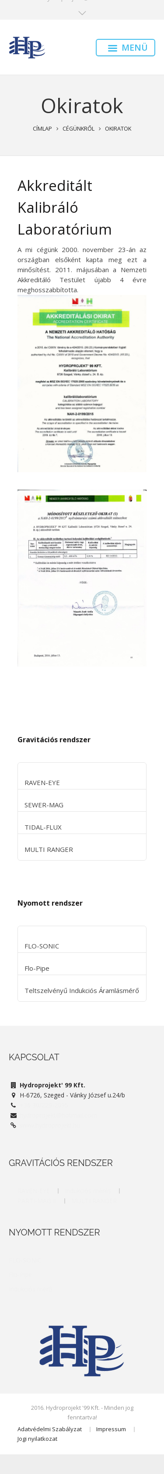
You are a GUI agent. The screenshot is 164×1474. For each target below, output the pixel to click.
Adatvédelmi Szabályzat (49, 1429)
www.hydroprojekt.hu (50, 1125)
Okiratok (118, 128)
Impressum (111, 1429)
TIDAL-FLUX (43, 827)
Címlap (42, 128)
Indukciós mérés (88, 1191)
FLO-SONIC (41, 945)
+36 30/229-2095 (44, 1105)
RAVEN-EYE (42, 782)
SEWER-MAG (43, 804)
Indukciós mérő (30, 1289)
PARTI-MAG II (36, 1201)
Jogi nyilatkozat (37, 1439)
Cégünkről (78, 128)
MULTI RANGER (48, 849)
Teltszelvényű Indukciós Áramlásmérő (81, 990)
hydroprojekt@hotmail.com (58, 1115)
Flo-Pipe (36, 968)
